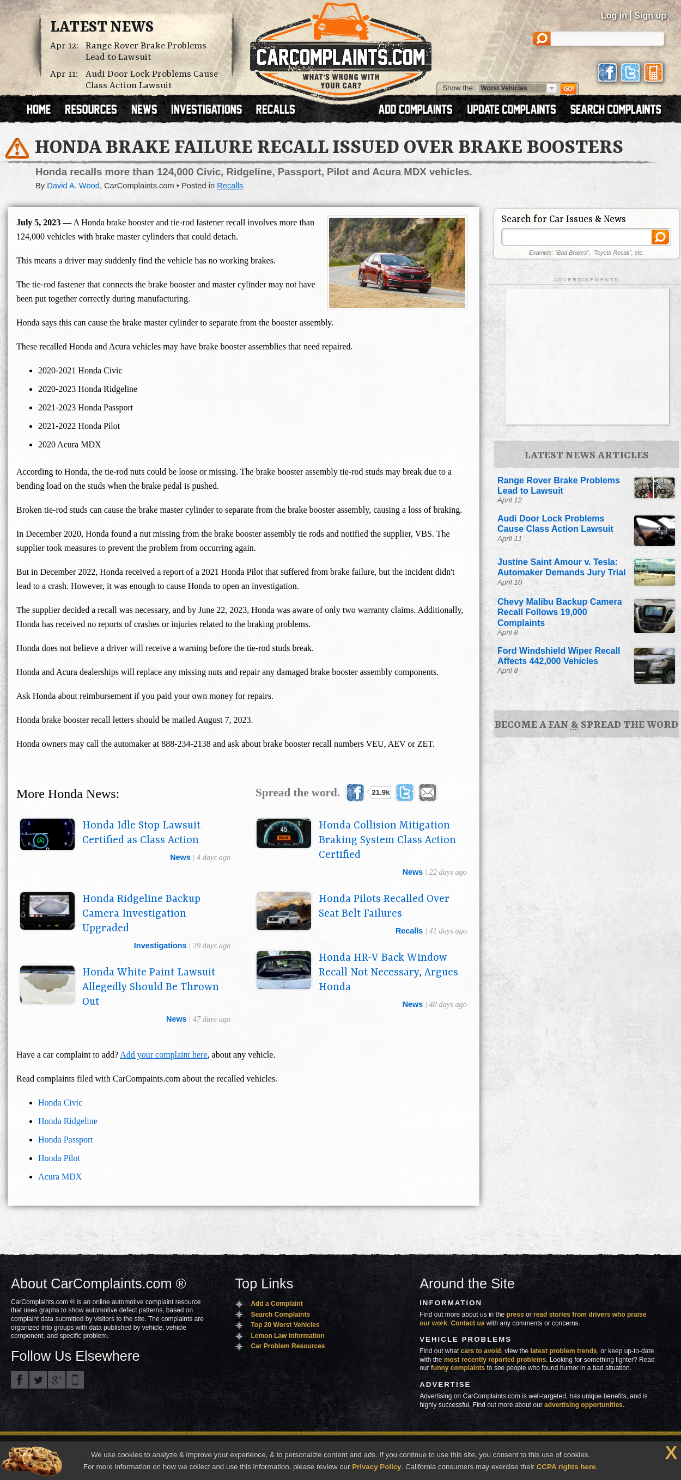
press (515, 1314)
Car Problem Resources (288, 1346)
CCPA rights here (566, 1467)
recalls (409, 930)
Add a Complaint (276, 1303)
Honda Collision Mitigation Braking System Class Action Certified (387, 840)
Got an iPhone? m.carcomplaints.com (75, 1380)
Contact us (468, 1323)
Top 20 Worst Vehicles (285, 1325)
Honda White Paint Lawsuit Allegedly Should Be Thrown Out (150, 987)
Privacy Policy (376, 1467)
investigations (160, 945)
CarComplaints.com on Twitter (38, 1380)
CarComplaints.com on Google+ (56, 1380)
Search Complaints (280, 1314)
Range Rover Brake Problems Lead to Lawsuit (146, 52)
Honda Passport (65, 1139)
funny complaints (458, 1368)
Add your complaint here (163, 1054)
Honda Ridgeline (68, 1121)
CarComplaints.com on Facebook (19, 1380)
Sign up (650, 15)
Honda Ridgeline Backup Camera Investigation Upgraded (141, 914)
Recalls (230, 185)
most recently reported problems (495, 1360)
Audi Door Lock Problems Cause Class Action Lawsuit (152, 80)
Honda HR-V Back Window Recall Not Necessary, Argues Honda (388, 972)
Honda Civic (60, 1102)
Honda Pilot (59, 1158)
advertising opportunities (583, 1405)
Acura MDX (60, 1176)
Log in (614, 15)
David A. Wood (73, 185)
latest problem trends (564, 1351)
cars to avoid (481, 1351)
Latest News (102, 27)
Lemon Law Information (287, 1336)
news (180, 857)
